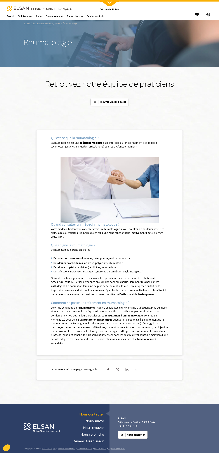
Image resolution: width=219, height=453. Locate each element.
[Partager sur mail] (136, 369)
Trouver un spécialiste (109, 102)
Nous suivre (94, 420)
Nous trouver (93, 427)
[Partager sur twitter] (117, 369)
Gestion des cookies (84, 448)
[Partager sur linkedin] (127, 369)
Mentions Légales (49, 448)
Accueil (27, 23)
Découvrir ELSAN (110, 10)
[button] (6, 447)
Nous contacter (91, 414)
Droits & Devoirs (100, 448)
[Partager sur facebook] (108, 369)
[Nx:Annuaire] (197, 15)
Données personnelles (66, 448)
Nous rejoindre (92, 434)
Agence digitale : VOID (116, 448)
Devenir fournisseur (88, 441)
